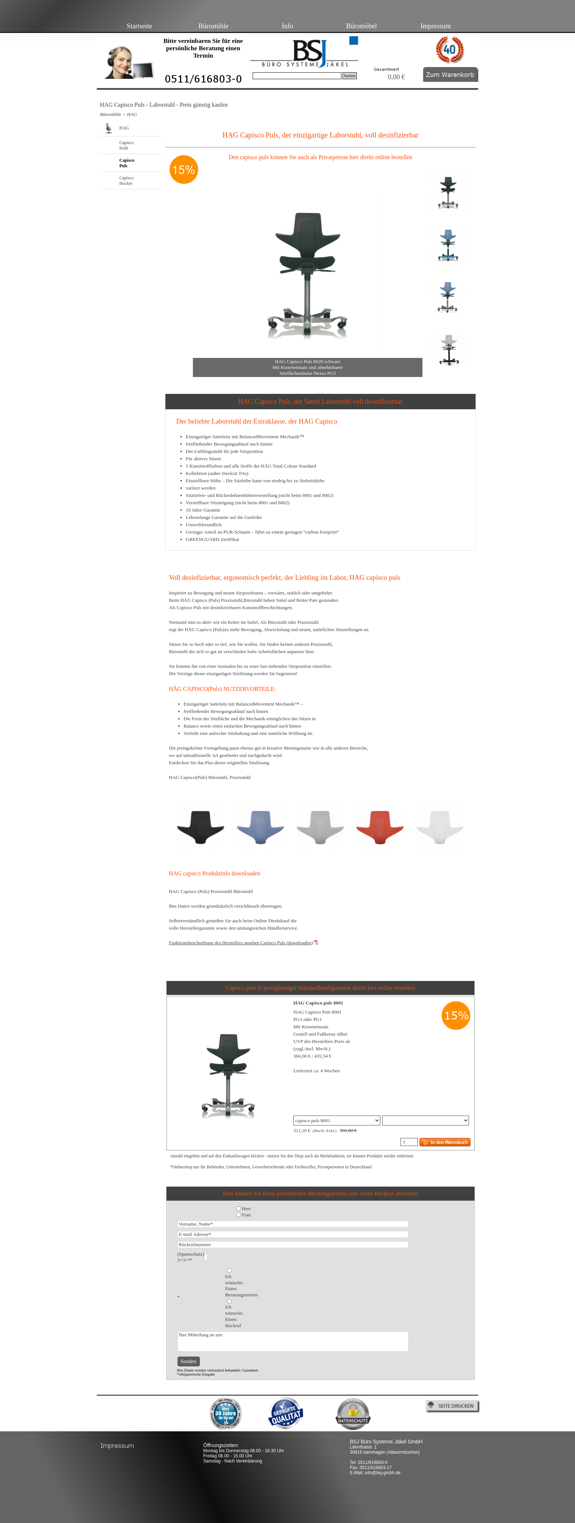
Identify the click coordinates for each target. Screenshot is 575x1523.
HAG (132, 114)
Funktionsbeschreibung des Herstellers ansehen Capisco (241, 942)
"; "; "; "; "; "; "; (336, 1120)
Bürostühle (213, 26)
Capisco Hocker (127, 180)
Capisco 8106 (127, 145)
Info (287, 26)
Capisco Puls (127, 163)
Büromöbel (361, 26)
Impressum (436, 26)
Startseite (139, 26)
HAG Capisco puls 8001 (318, 1003)
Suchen (349, 76)
